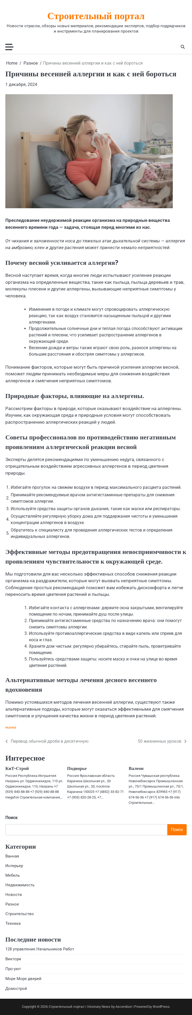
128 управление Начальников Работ (39, 949)
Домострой (16, 988)
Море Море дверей (23, 979)
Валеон (136, 769)
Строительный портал (96, 17)
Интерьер (14, 865)
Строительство (19, 914)
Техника (13, 923)
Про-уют (13, 969)
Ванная (12, 856)
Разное (10, 727)
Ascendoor (124, 1007)
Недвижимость (19, 885)
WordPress (161, 1007)
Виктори (13, 959)
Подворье (77, 769)
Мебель (12, 875)
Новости (13, 894)
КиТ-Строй (17, 769)
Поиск (11, 817)
